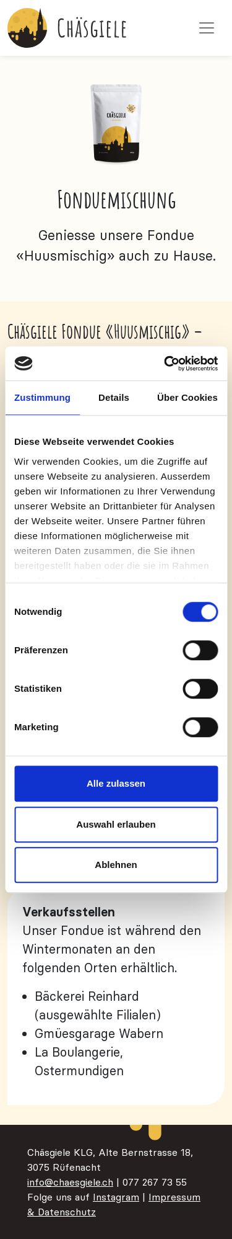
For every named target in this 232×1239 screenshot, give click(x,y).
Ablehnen (116, 864)
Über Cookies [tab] (187, 397)
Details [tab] (113, 397)
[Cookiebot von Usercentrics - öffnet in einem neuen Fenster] (165, 364)
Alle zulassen (116, 783)
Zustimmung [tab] (42, 397)
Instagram (116, 1197)
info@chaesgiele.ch (70, 1182)
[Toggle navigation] (207, 28)
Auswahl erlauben (115, 824)
